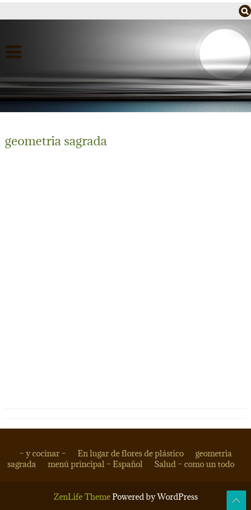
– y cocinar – (43, 453)
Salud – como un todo (194, 464)
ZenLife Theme (83, 496)
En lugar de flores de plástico (131, 453)
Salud (25, 91)
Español (31, 70)
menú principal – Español (95, 464)
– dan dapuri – (44, 111)
